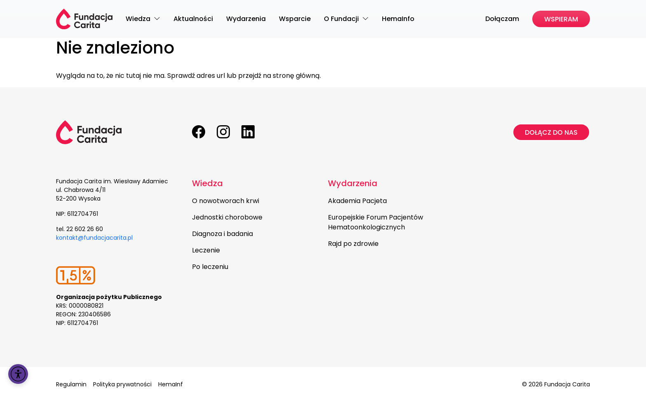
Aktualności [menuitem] (193, 18)
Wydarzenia (352, 183)
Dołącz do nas (551, 132)
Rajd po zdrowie (353, 243)
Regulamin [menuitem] (71, 384)
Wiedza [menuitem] (139, 18)
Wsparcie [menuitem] (295, 18)
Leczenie (206, 250)
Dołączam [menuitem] (502, 18)
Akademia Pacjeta (357, 201)
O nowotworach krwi (225, 201)
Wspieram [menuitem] (561, 19)
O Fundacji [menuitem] (342, 18)
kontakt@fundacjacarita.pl (94, 238)
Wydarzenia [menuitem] (246, 18)
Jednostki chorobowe (227, 217)
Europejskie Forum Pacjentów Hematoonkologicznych (375, 222)
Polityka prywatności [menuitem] (122, 384)
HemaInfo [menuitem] (398, 18)
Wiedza (207, 183)
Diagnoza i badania (222, 233)
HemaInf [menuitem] (170, 384)
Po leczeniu (210, 266)
